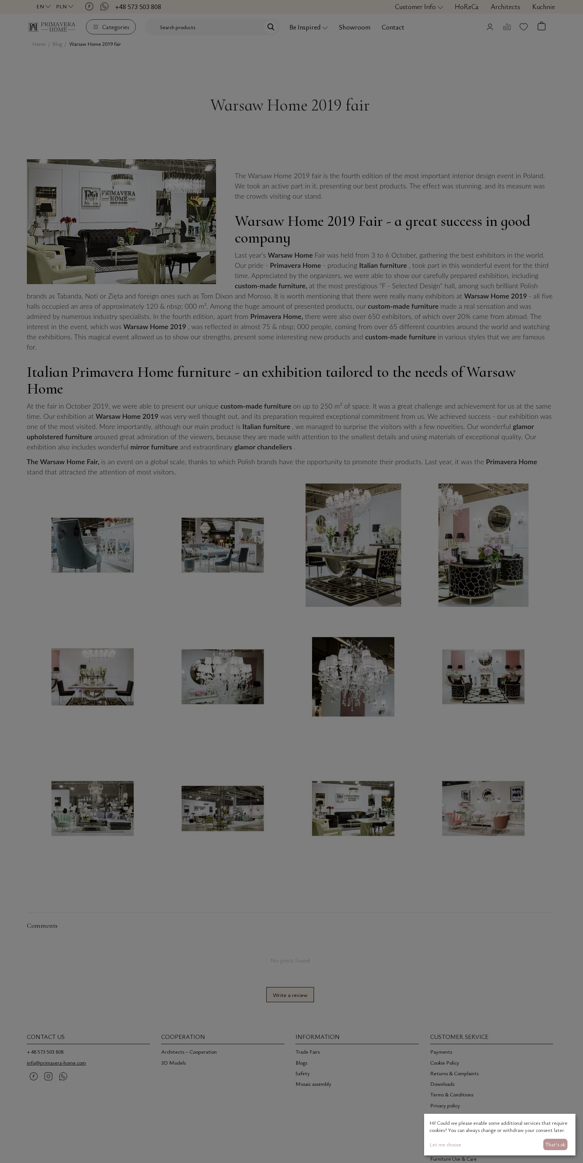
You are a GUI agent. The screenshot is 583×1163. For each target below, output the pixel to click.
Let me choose (445, 1144)
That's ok (555, 1144)
